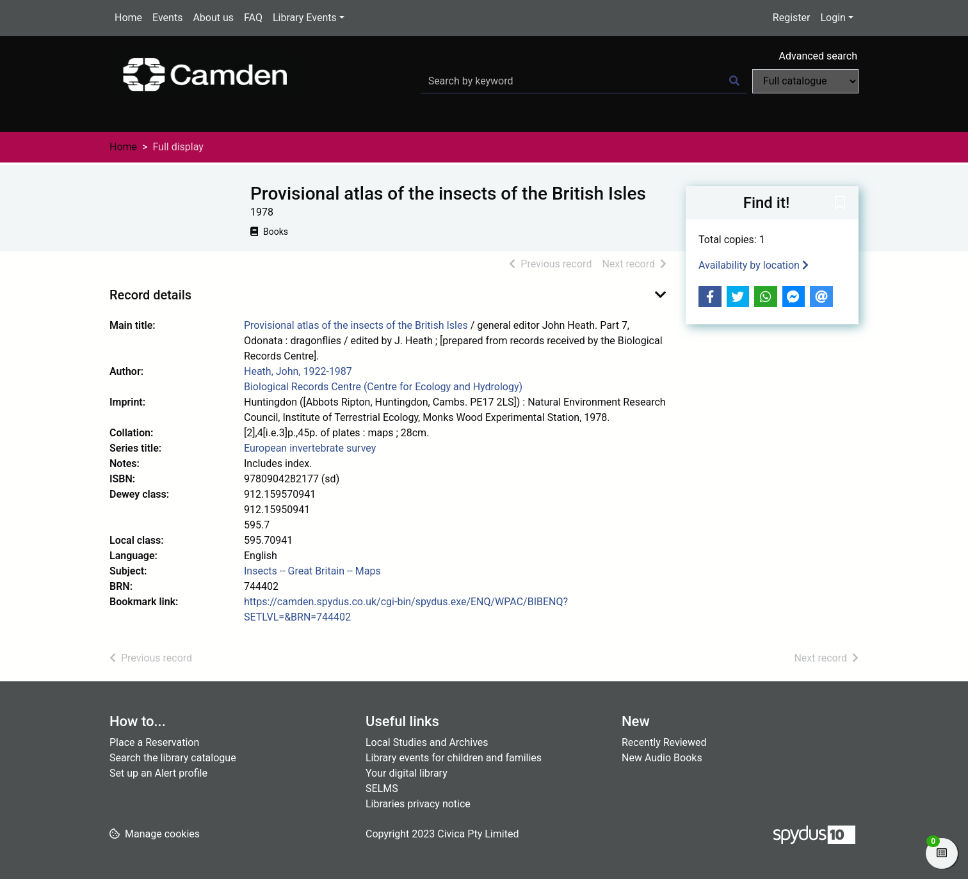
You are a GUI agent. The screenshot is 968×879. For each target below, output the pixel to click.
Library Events (305, 18)
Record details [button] (150, 295)
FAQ (253, 18)
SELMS (382, 788)
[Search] (734, 81)
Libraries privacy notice (418, 804)
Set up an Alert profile (158, 773)
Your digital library (407, 773)
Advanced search (818, 56)
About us (213, 18)
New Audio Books (662, 758)
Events (167, 18)
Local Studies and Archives (427, 742)
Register (792, 18)
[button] (840, 203)
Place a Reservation (154, 742)
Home (128, 18)
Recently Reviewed (664, 742)
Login (832, 18)
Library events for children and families (454, 758)
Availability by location (753, 265)
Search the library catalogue (172, 758)
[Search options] (805, 81)
